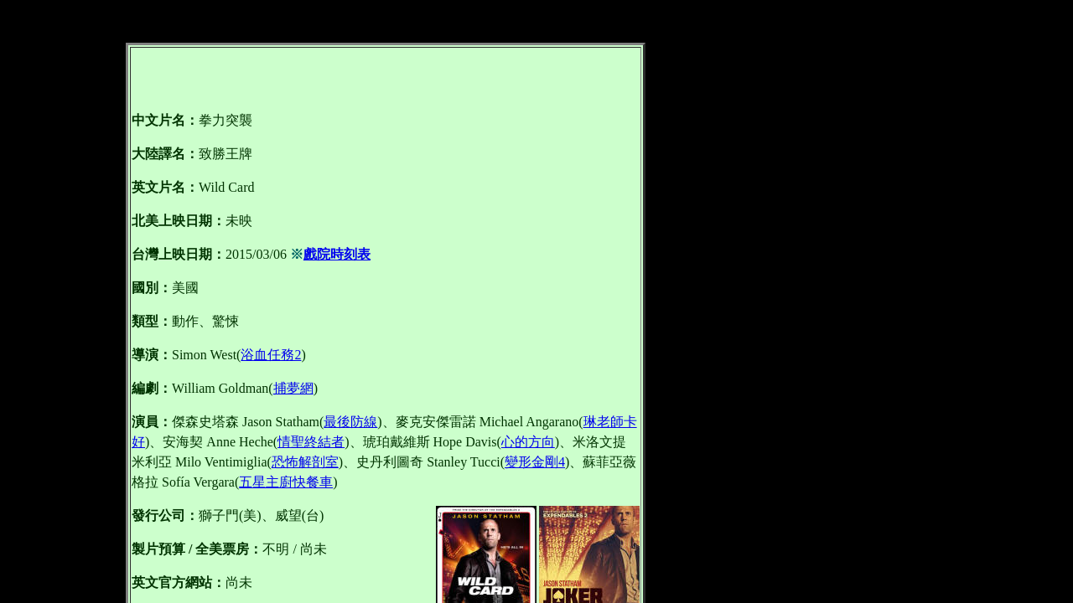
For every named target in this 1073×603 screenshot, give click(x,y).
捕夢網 (293, 388)
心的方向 (528, 442)
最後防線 (350, 422)
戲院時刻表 (337, 254)
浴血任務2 (271, 355)
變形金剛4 (535, 462)
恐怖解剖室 (305, 462)
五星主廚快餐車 (286, 482)
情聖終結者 (311, 442)
